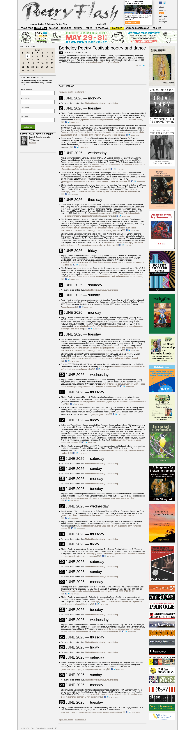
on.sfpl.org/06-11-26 (100, 415)
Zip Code (24, 117)
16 (32, 63)
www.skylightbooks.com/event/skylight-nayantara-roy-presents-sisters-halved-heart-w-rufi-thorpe (100, 191)
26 (47, 67)
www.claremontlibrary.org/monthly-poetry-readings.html (84, 669)
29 (28, 70)
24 (37, 67)
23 (32, 67)
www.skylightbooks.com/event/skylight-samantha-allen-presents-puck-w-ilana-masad (108, 120)
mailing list (163, 22)
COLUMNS (53, 28)
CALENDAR (117, 28)
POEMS (89, 28)
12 (47, 59)
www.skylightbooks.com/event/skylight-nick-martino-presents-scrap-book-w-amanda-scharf (98, 498)
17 (37, 63)
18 (42, 63)
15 (28, 63)
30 (32, 70)
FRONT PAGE (27, 28)
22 (28, 67)
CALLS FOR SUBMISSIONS (137, 28)
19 (47, 63)
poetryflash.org (68, 307)
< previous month (66, 92)
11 (42, 59)
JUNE (38, 50)
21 (23, 67)
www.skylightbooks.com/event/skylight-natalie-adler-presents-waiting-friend (91, 712)
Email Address (27, 89)
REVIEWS (78, 28)
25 (42, 67)
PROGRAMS (101, 28)
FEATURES (66, 28)
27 (52, 67)
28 (23, 70)
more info (32, 142)
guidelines (163, 16)
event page (75, 122)
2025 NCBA (41, 28)
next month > (80, 92)
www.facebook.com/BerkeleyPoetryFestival (102, 62)
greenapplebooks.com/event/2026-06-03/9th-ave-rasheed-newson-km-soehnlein (94, 182)
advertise (162, 10)
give (161, 13)
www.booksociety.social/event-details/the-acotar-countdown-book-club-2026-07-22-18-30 (98, 591)
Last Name (25, 108)
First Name (25, 98)
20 (52, 63)
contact (162, 19)
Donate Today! (132, 22)
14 (23, 63)
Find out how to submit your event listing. (101, 103)
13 (52, 59)
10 (37, 59)
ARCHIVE (157, 28)
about (161, 7)
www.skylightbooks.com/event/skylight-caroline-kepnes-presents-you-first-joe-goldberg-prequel (99, 358)
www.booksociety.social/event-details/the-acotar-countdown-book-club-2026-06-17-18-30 (98, 515)
